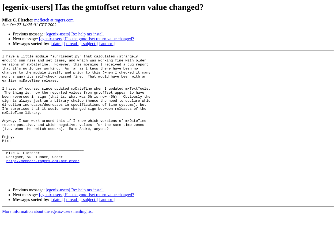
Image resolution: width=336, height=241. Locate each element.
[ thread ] (72, 43)
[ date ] (57, 43)
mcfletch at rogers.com (54, 20)
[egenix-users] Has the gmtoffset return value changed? (86, 38)
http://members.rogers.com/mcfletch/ (43, 182)
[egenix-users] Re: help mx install (75, 34)
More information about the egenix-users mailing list (47, 236)
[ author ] (107, 43)
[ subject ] (89, 43)
